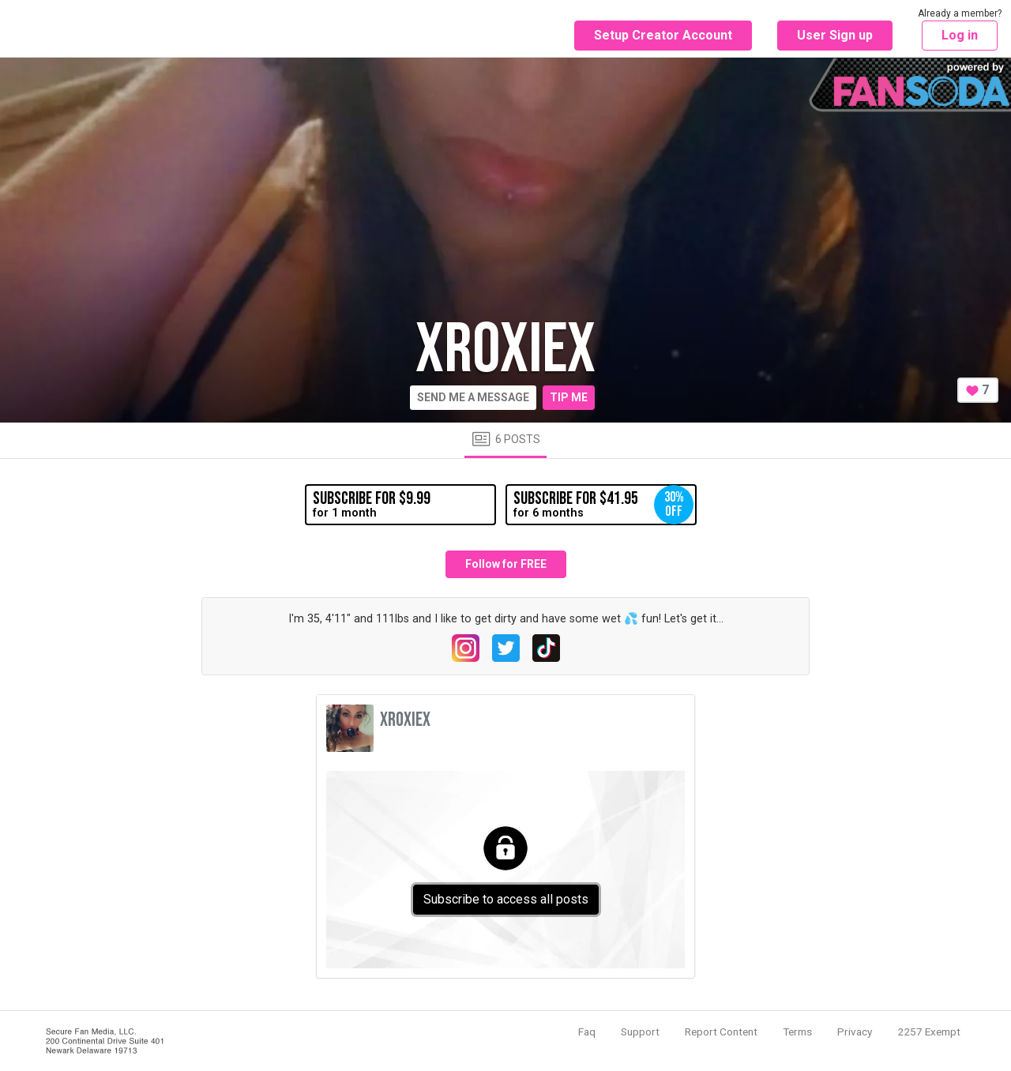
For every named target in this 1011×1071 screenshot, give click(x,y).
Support (640, 1031)
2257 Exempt (928, 1031)
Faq (587, 1031)
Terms (797, 1031)
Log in (959, 35)
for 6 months (603, 504)
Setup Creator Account (663, 35)
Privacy (854, 1031)
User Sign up (835, 35)
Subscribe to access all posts (505, 899)
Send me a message (473, 397)
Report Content (721, 1031)
